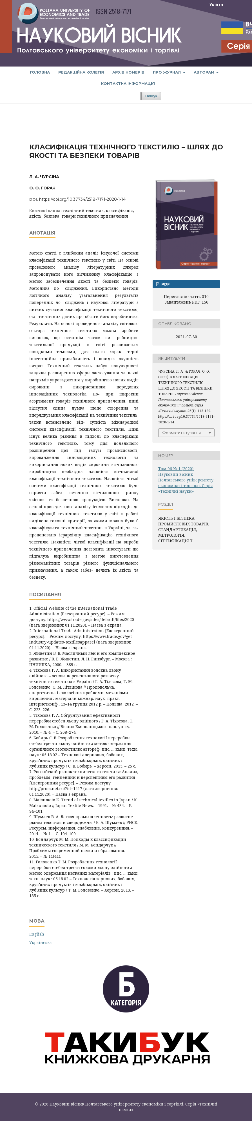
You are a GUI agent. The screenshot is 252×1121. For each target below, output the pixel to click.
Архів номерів (128, 72)
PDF (165, 284)
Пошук (151, 96)
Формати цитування (181, 432)
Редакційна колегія (81, 72)
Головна (40, 72)
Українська (40, 942)
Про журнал (167, 72)
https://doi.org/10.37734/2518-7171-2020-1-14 (82, 199)
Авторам (204, 72)
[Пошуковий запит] (116, 96)
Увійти (216, 4)
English (36, 934)
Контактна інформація (128, 83)
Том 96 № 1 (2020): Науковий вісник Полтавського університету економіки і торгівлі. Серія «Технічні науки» (185, 480)
